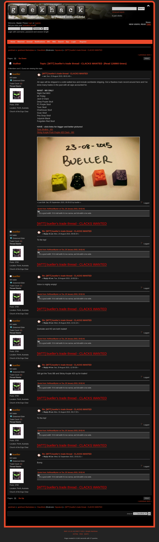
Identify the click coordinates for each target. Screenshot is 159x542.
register (38, 23)
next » (149, 55)
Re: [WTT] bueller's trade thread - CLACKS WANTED (66, 231)
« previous (142, 55)
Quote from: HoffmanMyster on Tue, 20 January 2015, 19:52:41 (61, 209)
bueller (16, 74)
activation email (29, 25)
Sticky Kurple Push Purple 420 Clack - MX (55, 132)
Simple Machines (91, 531)
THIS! (148, 24)
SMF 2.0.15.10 (69, 531)
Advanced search (118, 12)
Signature (58, 50)
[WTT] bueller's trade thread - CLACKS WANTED (65, 74)
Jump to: (130, 514)
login (30, 23)
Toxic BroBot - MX (45, 129)
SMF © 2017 (80, 531)
